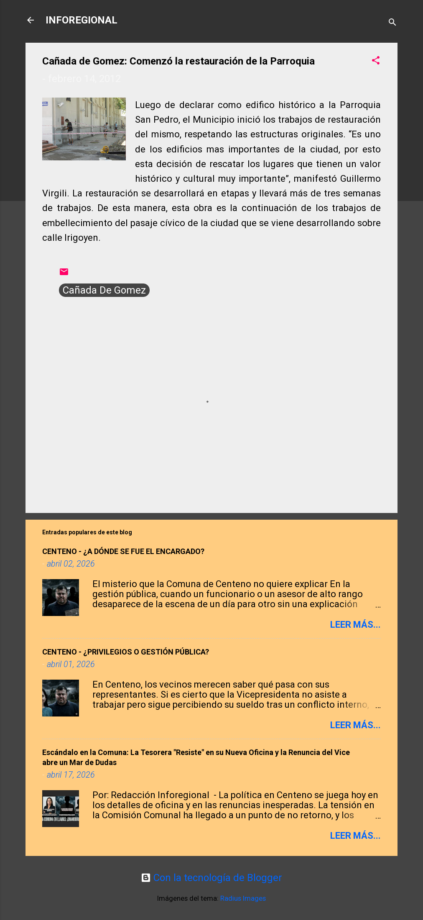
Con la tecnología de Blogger (211, 878)
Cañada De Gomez (104, 290)
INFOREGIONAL (81, 20)
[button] (376, 61)
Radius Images (243, 898)
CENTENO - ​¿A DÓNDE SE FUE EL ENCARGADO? (123, 551)
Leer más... (355, 624)
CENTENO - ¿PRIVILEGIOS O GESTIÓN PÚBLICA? (125, 651)
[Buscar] (392, 23)
